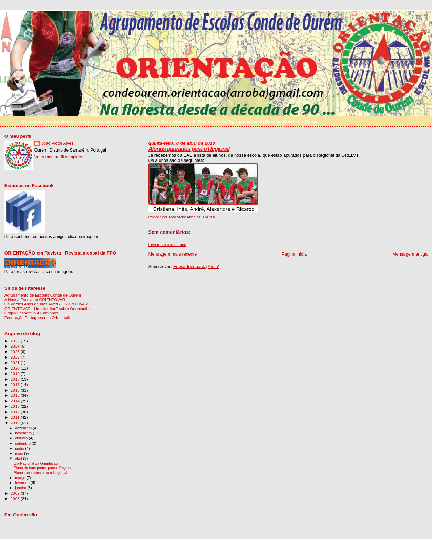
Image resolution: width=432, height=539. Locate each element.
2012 (16, 412)
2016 (16, 390)
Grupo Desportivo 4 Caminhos (31, 313)
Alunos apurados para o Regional (188, 149)
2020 (16, 368)
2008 (16, 498)
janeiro (21, 488)
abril (19, 458)
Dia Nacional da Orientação (36, 463)
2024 (16, 346)
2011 (16, 417)
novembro (24, 433)
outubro (22, 438)
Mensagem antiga (410, 254)
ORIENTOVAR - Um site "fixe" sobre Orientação (47, 308)
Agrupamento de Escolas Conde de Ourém (42, 295)
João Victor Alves (57, 143)
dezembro (24, 428)
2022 (16, 357)
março (21, 478)
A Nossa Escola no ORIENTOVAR (34, 299)
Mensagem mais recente (172, 254)
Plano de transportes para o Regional (43, 468)
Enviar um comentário (167, 244)
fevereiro (23, 482)
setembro (23, 443)
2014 (16, 400)
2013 (16, 406)
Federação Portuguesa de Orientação (37, 317)
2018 (16, 379)
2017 (16, 384)
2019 (16, 373)
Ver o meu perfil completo (58, 157)
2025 (16, 341)
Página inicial (294, 254)
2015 (16, 395)
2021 (16, 362)
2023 (16, 351)
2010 (16, 423)
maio (19, 453)
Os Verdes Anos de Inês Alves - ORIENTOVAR (46, 304)
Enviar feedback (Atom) (196, 266)
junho (20, 448)
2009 (16, 493)
